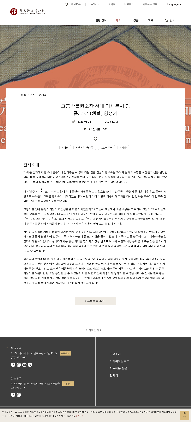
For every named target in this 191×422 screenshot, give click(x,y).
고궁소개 (115, 354)
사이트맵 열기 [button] (94, 330)
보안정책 (79, 416)
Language (173, 4)
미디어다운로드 (119, 361)
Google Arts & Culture (30, 365)
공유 (138, 95)
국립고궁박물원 (28, 11)
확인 (184, 415)
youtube (24, 365)
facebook (13, 365)
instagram (19, 365)
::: (52, 4)
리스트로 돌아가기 (95, 300)
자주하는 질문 (118, 368)
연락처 (114, 375)
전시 (32, 94)
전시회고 (44, 94)
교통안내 (65, 353)
